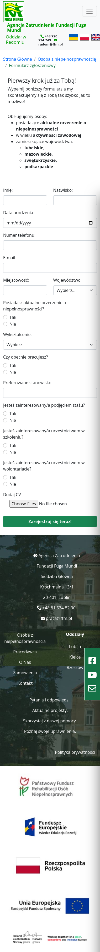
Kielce (75, 657)
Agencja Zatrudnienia (59, 555)
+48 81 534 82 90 (58, 608)
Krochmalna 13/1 (56, 587)
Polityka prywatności (75, 752)
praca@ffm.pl (59, 618)
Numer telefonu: (19, 235)
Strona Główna (17, 59)
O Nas (25, 662)
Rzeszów (75, 667)
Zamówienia (25, 673)
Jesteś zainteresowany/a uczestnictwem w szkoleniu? (44, 434)
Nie (12, 324)
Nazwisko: (63, 190)
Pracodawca (25, 652)
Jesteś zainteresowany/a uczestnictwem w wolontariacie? (44, 466)
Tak (12, 317)
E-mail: (9, 257)
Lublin (75, 646)
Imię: (8, 190)
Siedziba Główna (57, 576)
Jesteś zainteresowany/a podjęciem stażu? (44, 405)
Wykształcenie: (17, 334)
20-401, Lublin (57, 597)
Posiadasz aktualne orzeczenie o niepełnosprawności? (34, 306)
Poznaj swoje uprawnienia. (50, 731)
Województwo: (67, 280)
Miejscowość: (16, 280)
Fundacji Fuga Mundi (57, 566)
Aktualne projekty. (50, 710)
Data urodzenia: (18, 213)
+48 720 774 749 (47, 38)
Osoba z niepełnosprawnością (67, 59)
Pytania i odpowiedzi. (50, 700)
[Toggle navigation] (89, 11)
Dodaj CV (12, 494)
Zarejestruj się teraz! (50, 521)
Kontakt (25, 683)
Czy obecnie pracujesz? (25, 357)
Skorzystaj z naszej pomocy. (50, 721)
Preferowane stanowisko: (27, 383)
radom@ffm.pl (50, 44)
